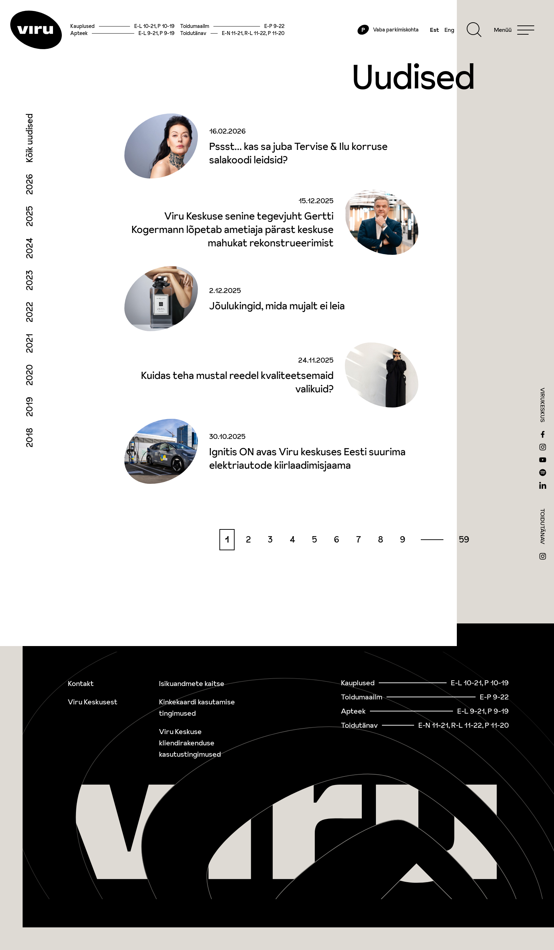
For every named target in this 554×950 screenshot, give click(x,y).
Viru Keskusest (92, 702)
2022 (29, 317)
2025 (29, 221)
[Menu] (511, 32)
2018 (29, 443)
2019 (29, 412)
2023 (29, 285)
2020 (29, 380)
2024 (29, 253)
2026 (29, 189)
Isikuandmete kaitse (191, 683)
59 (464, 545)
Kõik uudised (29, 143)
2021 (29, 348)
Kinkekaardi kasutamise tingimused (197, 707)
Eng (447, 32)
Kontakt (81, 683)
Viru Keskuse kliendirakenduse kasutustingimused (190, 743)
